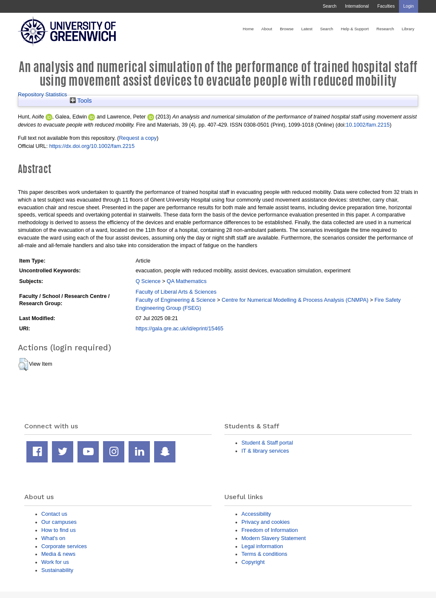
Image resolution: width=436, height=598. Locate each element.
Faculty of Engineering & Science (175, 300)
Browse (286, 28)
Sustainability (57, 570)
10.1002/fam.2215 (368, 124)
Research (385, 28)
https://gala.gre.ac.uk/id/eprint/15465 (179, 328)
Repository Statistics (42, 94)
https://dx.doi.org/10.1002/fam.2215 (92, 146)
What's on (53, 538)
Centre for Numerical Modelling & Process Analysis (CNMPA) (294, 300)
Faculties (386, 6)
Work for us (55, 562)
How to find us (58, 530)
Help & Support (355, 28)
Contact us (54, 514)
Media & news (58, 554)
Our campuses (59, 522)
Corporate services (64, 546)
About (266, 28)
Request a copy (138, 138)
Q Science (148, 281)
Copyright (253, 562)
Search (329, 6)
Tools (81, 100)
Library (408, 28)
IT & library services (265, 451)
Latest (306, 28)
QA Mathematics (186, 281)
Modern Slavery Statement (273, 538)
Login (408, 6)
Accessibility (256, 514)
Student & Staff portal (267, 442)
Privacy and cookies (265, 522)
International (357, 6)
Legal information (262, 546)
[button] (23, 364)
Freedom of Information (269, 530)
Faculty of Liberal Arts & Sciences (175, 292)
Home (248, 28)
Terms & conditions (264, 554)
